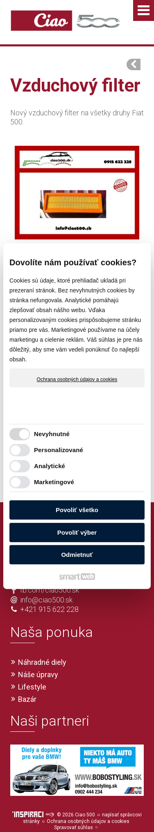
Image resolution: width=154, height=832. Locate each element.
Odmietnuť (77, 554)
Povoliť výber (77, 532)
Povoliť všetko (77, 509)
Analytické (49, 465)
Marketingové (54, 481)
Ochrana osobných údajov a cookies (77, 379)
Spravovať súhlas (73, 813)
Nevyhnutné (52, 433)
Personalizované (58, 449)
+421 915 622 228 (49, 594)
